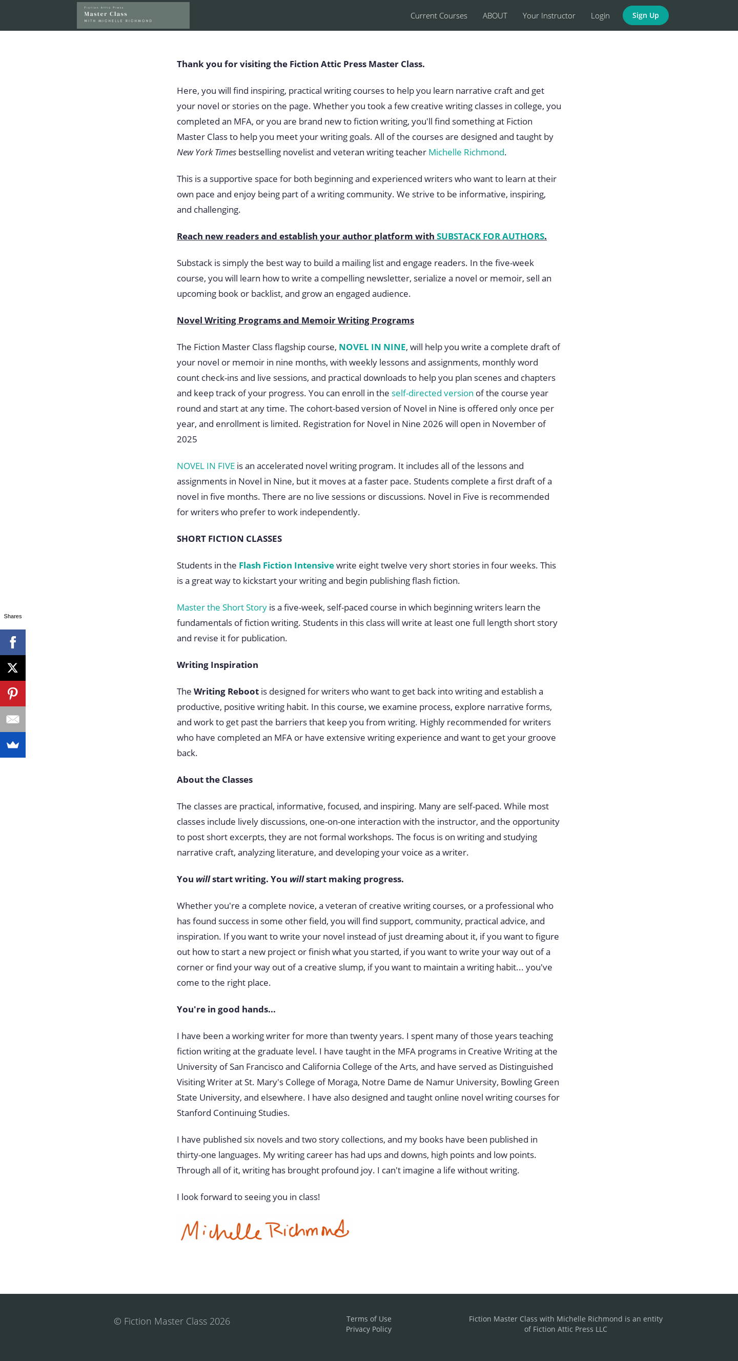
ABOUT (495, 15)
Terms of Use (369, 1319)
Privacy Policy (369, 1329)
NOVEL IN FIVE (206, 466)
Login (600, 15)
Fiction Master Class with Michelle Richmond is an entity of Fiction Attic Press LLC (566, 1324)
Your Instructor (549, 15)
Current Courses (439, 15)
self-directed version (433, 393)
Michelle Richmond (466, 152)
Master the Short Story (222, 607)
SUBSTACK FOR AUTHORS (490, 236)
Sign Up (645, 15)
